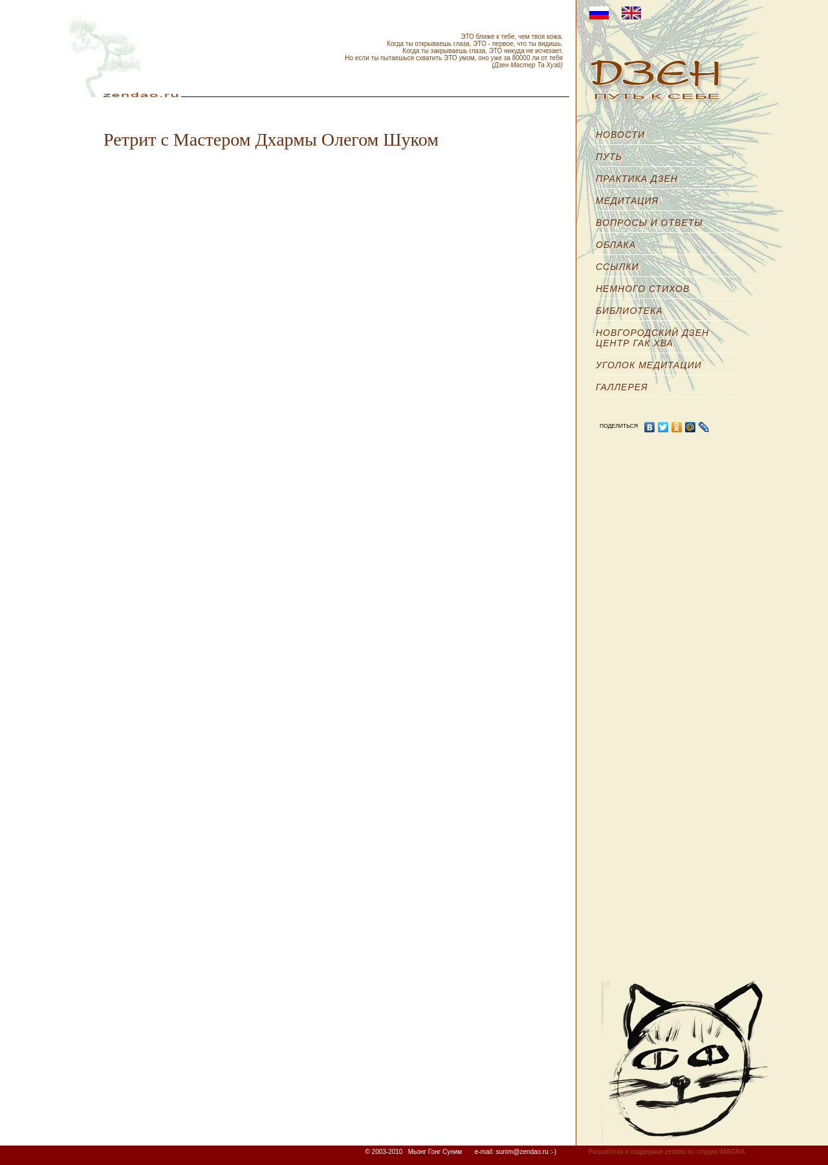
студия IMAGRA (721, 1151)
